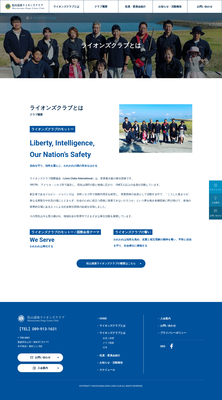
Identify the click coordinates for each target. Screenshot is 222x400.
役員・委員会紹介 (135, 6)
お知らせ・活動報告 (170, 6)
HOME (103, 318)
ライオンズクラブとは (66, 6)
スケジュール (107, 369)
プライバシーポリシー (173, 332)
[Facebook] (171, 346)
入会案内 (165, 318)
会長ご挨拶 (108, 338)
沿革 (105, 347)
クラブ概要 (100, 6)
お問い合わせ (204, 6)
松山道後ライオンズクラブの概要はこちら (111, 263)
